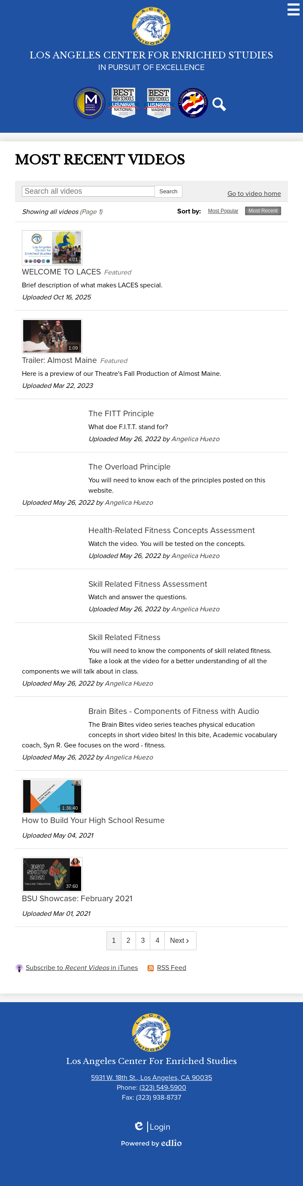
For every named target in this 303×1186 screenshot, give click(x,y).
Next (180, 940)
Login (151, 1127)
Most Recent (262, 211)
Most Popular (223, 211)
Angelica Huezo (195, 439)
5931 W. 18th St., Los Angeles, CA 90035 (151, 1077)
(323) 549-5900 (162, 1087)
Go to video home (254, 193)
